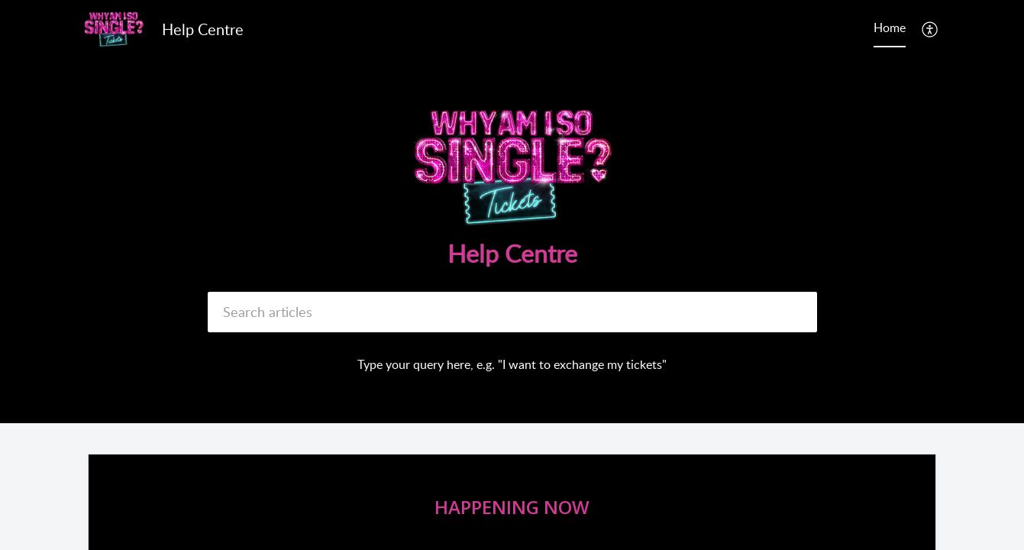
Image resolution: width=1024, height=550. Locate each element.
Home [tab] (890, 27)
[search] (512, 312)
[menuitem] (930, 29)
